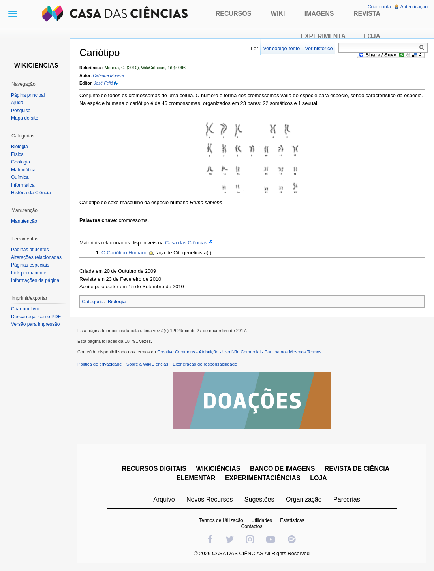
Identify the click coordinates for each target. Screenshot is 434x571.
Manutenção (24, 221)
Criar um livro (25, 309)
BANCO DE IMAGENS (282, 468)
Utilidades (261, 520)
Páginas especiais (30, 265)
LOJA (318, 478)
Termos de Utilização (221, 520)
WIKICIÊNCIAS (218, 468)
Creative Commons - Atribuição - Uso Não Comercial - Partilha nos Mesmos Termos (239, 351)
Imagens (319, 13)
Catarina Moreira (108, 75)
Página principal (28, 95)
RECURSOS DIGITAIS (154, 468)
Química (20, 177)
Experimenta (323, 36)
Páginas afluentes (30, 249)
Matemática (23, 170)
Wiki (278, 13)
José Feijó (103, 83)
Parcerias (346, 499)
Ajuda (17, 102)
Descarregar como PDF (36, 316)
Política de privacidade (99, 364)
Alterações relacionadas (36, 257)
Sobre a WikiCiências (147, 364)
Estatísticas (292, 520)
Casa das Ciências (186, 243)
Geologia (20, 162)
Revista (366, 13)
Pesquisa (20, 110)
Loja (371, 36)
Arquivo (164, 499)
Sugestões (259, 499)
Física (17, 154)
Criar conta (379, 6)
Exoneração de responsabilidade (205, 364)
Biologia (117, 301)
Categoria (93, 301)
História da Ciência (31, 192)
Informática (22, 185)
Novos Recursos (209, 499)
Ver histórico (319, 48)
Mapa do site (24, 118)
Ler (254, 48)
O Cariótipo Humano (124, 252)
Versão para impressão (35, 324)
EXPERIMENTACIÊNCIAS (263, 478)
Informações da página (35, 280)
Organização (304, 499)
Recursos (234, 13)
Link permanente (28, 273)
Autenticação (414, 6)
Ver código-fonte (281, 48)
